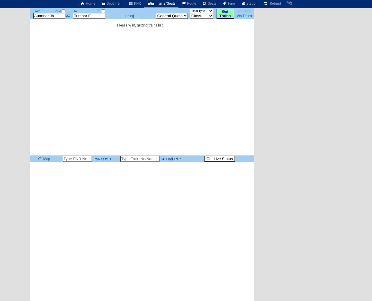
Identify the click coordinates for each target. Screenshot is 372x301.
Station (249, 3)
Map (43, 159)
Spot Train (112, 3)
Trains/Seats (161, 3)
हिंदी (289, 3)
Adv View (244, 11)
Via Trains (244, 16)
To (75, 11)
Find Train (170, 159)
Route (188, 3)
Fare (228, 3)
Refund (272, 3)
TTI (100, 11)
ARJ (60, 11)
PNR (134, 3)
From (37, 11)
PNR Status (102, 159)
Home (87, 3)
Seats (209, 3)
